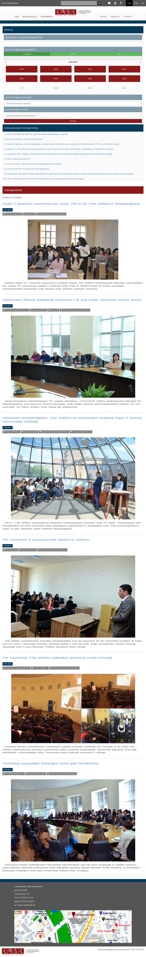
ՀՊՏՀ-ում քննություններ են (18, 159)
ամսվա (73, 54)
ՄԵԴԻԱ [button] (103, 16)
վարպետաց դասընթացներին (16, 668)
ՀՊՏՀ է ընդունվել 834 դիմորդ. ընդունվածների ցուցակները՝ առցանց (37, 134)
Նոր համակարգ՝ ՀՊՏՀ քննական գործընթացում (27, 169)
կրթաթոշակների (38, 310)
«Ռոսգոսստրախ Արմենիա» (15, 310)
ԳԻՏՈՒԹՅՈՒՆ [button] (47, 16)
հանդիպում (29, 214)
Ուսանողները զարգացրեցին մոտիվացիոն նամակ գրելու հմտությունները (50, 763)
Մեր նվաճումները (10, 3)
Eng (136, 3)
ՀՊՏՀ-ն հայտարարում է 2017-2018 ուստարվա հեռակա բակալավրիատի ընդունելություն (45, 179)
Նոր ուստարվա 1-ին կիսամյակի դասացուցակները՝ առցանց (33, 164)
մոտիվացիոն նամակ (35, 774)
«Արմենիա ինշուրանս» (13, 774)
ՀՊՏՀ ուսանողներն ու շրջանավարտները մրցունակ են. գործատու (45, 539)
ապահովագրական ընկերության (51, 214)
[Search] (99, 3)
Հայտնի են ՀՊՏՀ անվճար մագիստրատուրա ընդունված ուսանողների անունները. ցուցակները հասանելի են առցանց (59, 154)
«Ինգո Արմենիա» (11, 432)
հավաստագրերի (30, 432)
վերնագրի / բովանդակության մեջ (23, 37)
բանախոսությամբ (27, 550)
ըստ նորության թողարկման (20, 49)
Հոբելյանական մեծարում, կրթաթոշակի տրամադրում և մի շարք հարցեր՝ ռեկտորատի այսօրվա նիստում (71, 299)
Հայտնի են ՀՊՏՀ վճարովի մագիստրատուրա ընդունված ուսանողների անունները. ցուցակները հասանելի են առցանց (59, 149)
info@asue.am (29, 905)
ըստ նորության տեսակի (18, 97)
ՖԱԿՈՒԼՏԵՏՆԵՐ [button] (30, 16)
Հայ (129, 3)
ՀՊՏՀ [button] (16, 16)
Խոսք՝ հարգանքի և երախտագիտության (24, 139)
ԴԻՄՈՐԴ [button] (128, 16)
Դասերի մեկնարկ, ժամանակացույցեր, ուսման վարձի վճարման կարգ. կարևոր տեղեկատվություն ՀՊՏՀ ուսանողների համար (63, 144)
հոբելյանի (53, 310)
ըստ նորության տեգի (16, 109)
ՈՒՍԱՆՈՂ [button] (115, 16)
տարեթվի (27, 54)
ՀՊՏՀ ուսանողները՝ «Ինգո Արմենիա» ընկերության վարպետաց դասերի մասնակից (57, 657)
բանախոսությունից (12, 214)
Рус (142, 3)
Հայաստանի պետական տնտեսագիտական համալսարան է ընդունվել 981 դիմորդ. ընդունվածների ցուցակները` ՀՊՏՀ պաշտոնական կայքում (70, 174)
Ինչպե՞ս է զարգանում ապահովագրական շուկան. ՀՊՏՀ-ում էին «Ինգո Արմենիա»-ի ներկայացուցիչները (71, 203)
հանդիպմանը (10, 550)
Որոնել (73, 121)
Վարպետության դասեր (81, 432)
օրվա (119, 54)
